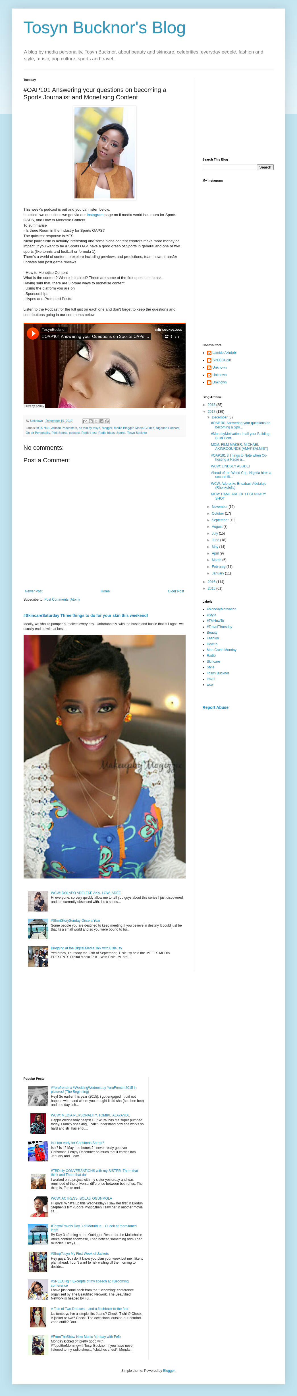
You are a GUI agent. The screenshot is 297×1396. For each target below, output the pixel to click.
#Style (211, 615)
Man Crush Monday (222, 650)
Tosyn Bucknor (137, 432)
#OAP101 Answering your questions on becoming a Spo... (240, 425)
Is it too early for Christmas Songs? (77, 1143)
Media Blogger (124, 428)
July (215, 533)
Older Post (176, 591)
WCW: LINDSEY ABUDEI (230, 466)
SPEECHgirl (222, 360)
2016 (212, 582)
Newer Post (34, 591)
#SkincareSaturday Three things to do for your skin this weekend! (86, 615)
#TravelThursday (219, 627)
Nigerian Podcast (167, 428)
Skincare (213, 662)
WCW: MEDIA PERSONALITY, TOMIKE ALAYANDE (90, 1115)
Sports (121, 432)
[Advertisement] (238, 113)
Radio (211, 656)
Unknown (220, 367)
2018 (212, 405)
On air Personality (38, 432)
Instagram (95, 215)
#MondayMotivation (221, 609)
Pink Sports (59, 432)
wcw (210, 685)
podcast (74, 432)
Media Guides (144, 428)
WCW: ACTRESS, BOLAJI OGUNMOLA (81, 1198)
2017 (212, 412)
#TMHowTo (215, 621)
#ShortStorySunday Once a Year (75, 921)
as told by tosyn (89, 428)
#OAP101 (43, 428)
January (218, 573)
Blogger (107, 428)
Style (211, 667)
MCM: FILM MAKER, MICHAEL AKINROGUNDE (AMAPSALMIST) (239, 447)
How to (212, 644)
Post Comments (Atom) (62, 599)
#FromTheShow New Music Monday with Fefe (86, 1337)
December (220, 417)
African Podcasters (64, 428)
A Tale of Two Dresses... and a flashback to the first (89, 1309)
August (217, 527)
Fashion (213, 638)
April (215, 553)
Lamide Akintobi (225, 353)
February (219, 567)
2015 (212, 588)
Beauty (212, 633)
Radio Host (89, 432)
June (216, 540)
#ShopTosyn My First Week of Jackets (80, 1254)
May (215, 547)
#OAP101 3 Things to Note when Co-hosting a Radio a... (239, 457)
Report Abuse (216, 707)
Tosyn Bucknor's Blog (105, 27)
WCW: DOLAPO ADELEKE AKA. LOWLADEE (86, 893)
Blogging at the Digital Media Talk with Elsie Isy (86, 948)
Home (105, 591)
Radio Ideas (106, 432)
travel (211, 679)
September (220, 520)
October (218, 514)
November (220, 507)
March (217, 560)
